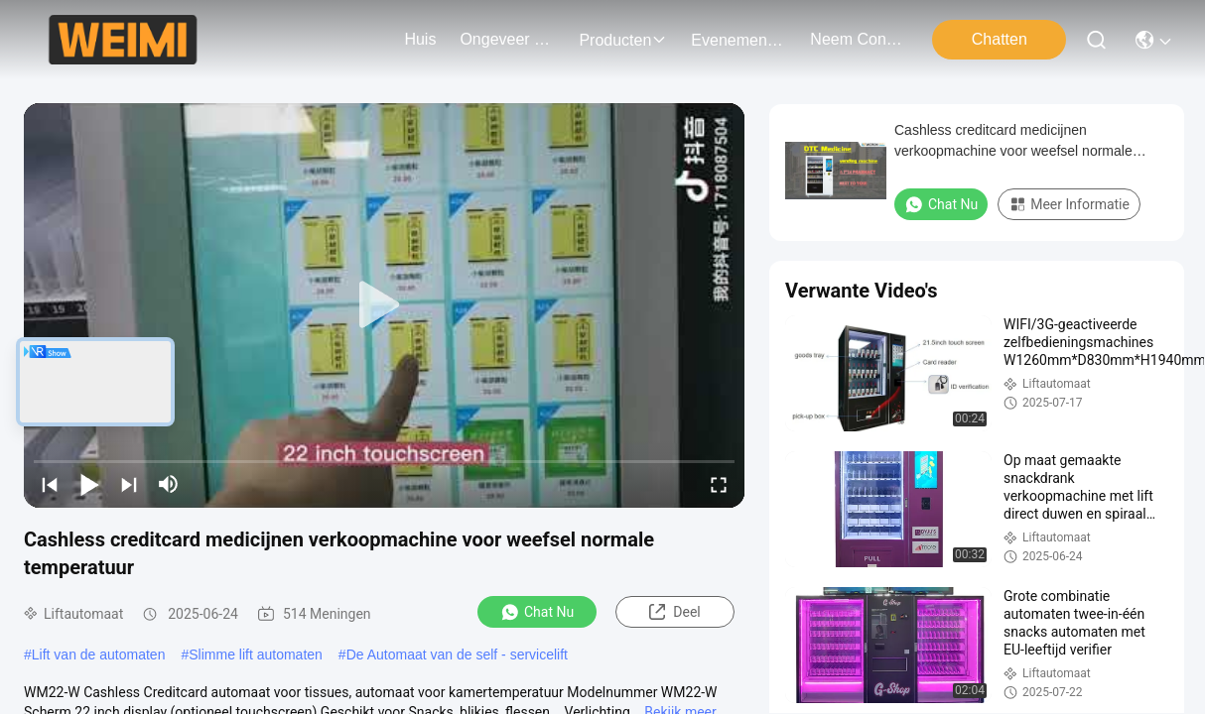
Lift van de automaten (99, 654)
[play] (384, 305)
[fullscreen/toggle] (718, 484)
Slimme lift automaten (256, 654)
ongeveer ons (507, 39)
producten (623, 40)
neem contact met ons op (857, 39)
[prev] (49, 484)
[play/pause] (89, 484)
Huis (420, 39)
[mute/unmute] (169, 484)
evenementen (738, 40)
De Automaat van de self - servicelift (457, 654)
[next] (129, 484)
